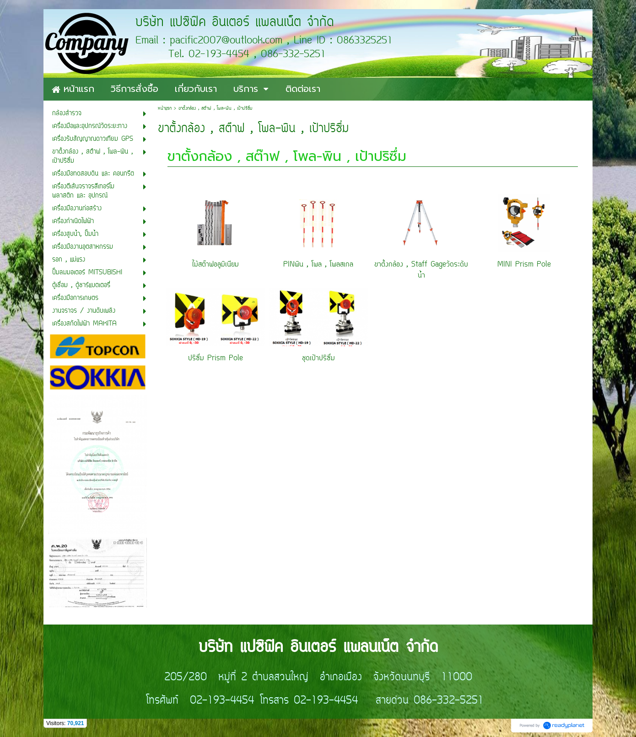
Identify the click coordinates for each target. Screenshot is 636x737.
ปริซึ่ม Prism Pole (215, 358)
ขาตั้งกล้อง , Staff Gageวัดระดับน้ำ (421, 270)
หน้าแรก (165, 108)
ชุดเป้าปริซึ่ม (318, 358)
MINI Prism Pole (524, 264)
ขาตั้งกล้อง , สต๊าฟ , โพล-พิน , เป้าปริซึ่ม (286, 156)
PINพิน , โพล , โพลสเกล (318, 264)
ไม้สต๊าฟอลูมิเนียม (215, 264)
